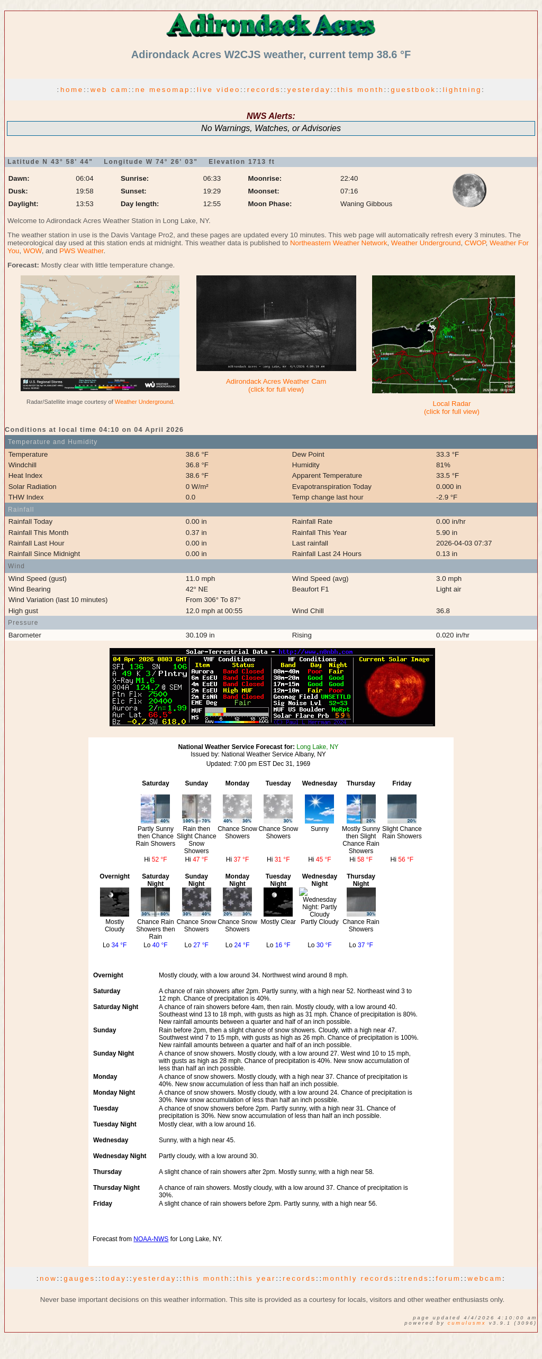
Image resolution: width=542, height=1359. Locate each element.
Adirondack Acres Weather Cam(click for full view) (276, 385)
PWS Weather (81, 251)
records (264, 90)
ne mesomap (162, 90)
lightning (462, 90)
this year (256, 1278)
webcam (484, 1278)
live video (218, 90)
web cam (110, 90)
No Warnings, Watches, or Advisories (271, 128)
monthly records (358, 1278)
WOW (32, 251)
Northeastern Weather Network (338, 243)
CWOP (475, 243)
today (114, 1278)
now (48, 1278)
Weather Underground (426, 243)
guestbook (413, 90)
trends (415, 1278)
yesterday (309, 90)
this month (360, 90)
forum (448, 1278)
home (72, 90)
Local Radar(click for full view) (452, 407)
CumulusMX (467, 1323)
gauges (79, 1278)
